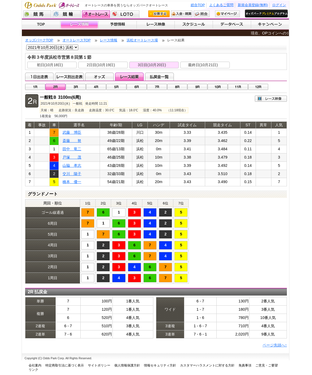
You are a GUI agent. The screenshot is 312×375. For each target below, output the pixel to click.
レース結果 (129, 77)
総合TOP (198, 5)
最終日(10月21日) (203, 65)
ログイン (279, 5)
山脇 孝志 (72, 165)
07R (157, 87)
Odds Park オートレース (52, 5)
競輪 (67, 14)
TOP (41, 24)
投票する (159, 13)
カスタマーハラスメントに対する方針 (207, 365)
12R (258, 87)
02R (55, 87)
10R (218, 87)
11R (238, 87)
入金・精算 (181, 13)
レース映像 (155, 24)
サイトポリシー (99, 365)
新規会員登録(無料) (253, 5)
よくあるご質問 (221, 5)
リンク (33, 369)
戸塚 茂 (72, 157)
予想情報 (117, 24)
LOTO (125, 14)
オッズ (99, 77)
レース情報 (79, 24)
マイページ (227, 13)
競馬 (37, 14)
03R (76, 87)
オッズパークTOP (39, 40)
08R (177, 87)
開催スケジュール (193, 24)
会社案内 (35, 365)
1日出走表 (39, 77)
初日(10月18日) (50, 65)
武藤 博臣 (72, 132)
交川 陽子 (72, 174)
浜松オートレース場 (142, 40)
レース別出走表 (69, 77)
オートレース (96, 14)
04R (96, 87)
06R (137, 87)
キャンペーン (270, 24)
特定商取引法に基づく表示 (64, 365)
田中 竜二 (72, 149)
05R (116, 87)
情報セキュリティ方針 (160, 365)
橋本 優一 (72, 182)
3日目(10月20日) (152, 65)
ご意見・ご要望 (266, 365)
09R (198, 87)
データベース (232, 24)
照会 (202, 13)
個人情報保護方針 (127, 365)
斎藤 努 (72, 141)
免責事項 (245, 365)
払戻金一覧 (159, 77)
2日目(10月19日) (101, 65)
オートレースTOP (77, 40)
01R (35, 87)
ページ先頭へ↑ (275, 345)
